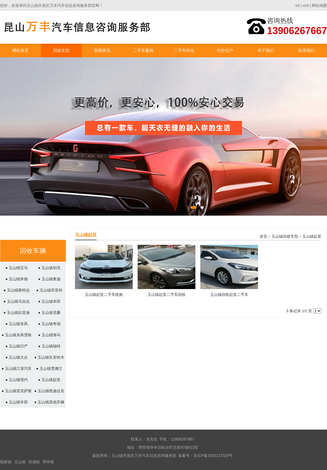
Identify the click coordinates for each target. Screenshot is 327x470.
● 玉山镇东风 (16, 324)
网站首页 (20, 50)
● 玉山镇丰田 (16, 402)
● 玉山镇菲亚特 (49, 290)
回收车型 (61, 50)
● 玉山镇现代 (16, 379)
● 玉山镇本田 (49, 301)
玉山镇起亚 (311, 236)
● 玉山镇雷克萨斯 (17, 391)
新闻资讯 (102, 50)
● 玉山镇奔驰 (16, 279)
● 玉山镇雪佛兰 (49, 368)
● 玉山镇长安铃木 (49, 357)
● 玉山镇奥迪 (49, 279)
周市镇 (48, 462)
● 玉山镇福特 (49, 346)
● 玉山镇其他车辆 (49, 402)
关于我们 (266, 50)
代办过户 (225, 50)
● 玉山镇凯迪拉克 (49, 391)
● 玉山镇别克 (49, 268)
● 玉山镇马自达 (17, 301)
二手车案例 (143, 50)
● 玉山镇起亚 (49, 379)
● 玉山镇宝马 (16, 268)
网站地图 (319, 5)
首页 (263, 236)
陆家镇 (5, 462)
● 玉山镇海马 (49, 335)
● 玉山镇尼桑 (49, 312)
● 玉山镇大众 (16, 357)
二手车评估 (184, 50)
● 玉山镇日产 (16, 346)
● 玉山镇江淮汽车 (17, 368)
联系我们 (306, 50)
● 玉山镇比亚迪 (17, 312)
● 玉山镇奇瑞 (49, 324)
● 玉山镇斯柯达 (17, 290)
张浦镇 (34, 462)
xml (306, 5)
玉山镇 (20, 462)
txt (298, 5)
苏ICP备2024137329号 (212, 455)
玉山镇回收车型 (284, 236)
